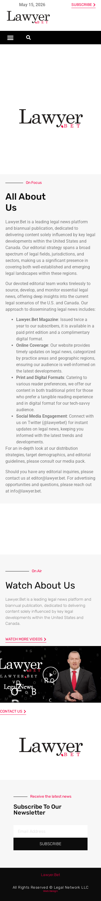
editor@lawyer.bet (48, 478)
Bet (50, 875)
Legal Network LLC (71, 887)
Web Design (50, 891)
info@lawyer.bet (25, 491)
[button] (10, 37)
